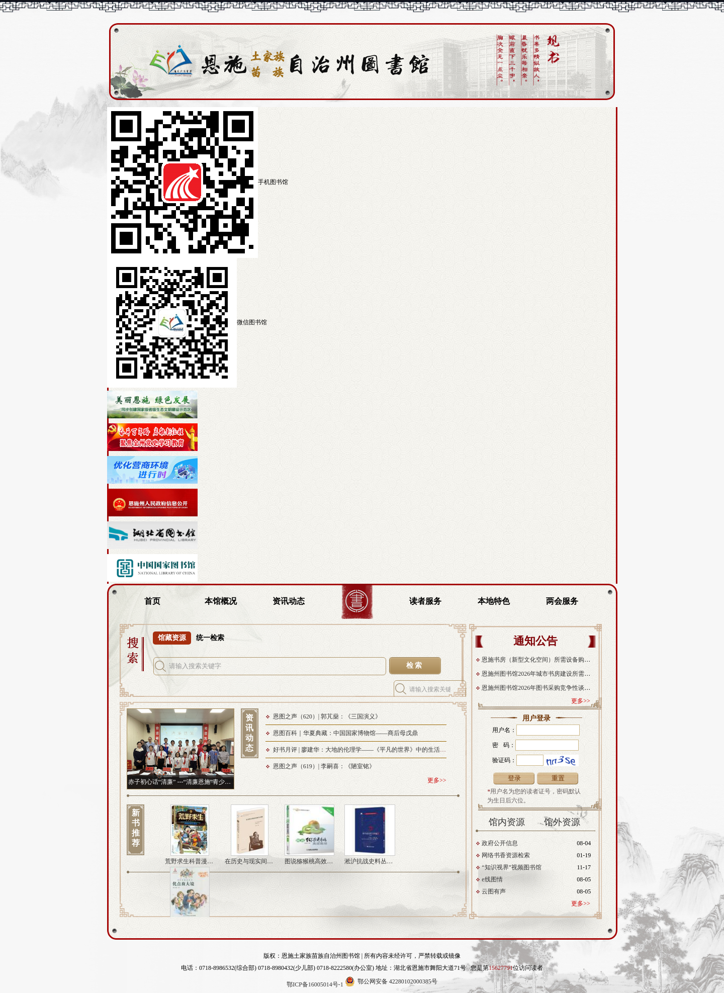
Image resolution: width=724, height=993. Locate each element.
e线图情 (492, 879)
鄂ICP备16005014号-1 (315, 984)
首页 (152, 601)
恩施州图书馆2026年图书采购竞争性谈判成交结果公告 (555, 687)
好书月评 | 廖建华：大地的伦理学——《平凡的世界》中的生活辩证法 (365, 749)
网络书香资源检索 (506, 855)
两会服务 (562, 601)
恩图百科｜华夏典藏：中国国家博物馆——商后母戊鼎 (345, 733)
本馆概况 (221, 601)
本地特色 (494, 601)
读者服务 (425, 601)
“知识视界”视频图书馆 (511, 867)
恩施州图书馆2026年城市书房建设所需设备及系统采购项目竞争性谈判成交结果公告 (594, 673)
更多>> (580, 700)
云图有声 (494, 891)
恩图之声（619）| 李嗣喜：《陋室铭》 (324, 766)
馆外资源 (562, 822)
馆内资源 (507, 822)
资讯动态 (289, 601)
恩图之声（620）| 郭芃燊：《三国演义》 (327, 716)
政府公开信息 (500, 843)
